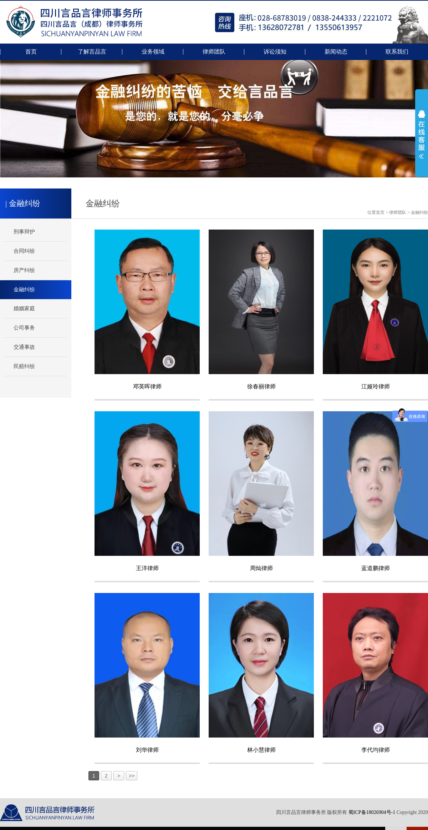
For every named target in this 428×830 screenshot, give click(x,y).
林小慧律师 (261, 750)
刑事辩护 (24, 232)
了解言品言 (92, 52)
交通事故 (24, 347)
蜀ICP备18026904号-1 (371, 812)
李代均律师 (375, 750)
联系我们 (397, 52)
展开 (421, 135)
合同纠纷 (24, 251)
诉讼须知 (275, 52)
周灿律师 (261, 568)
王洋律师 (147, 568)
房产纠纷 (24, 270)
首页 (31, 52)
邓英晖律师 (147, 386)
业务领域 (153, 52)
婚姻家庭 (24, 308)
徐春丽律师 (261, 386)
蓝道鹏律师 (375, 568)
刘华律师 (147, 750)
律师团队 (214, 52)
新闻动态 (336, 52)
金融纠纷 (419, 212)
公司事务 (24, 328)
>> (131, 776)
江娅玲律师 (375, 386)
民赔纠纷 (24, 366)
